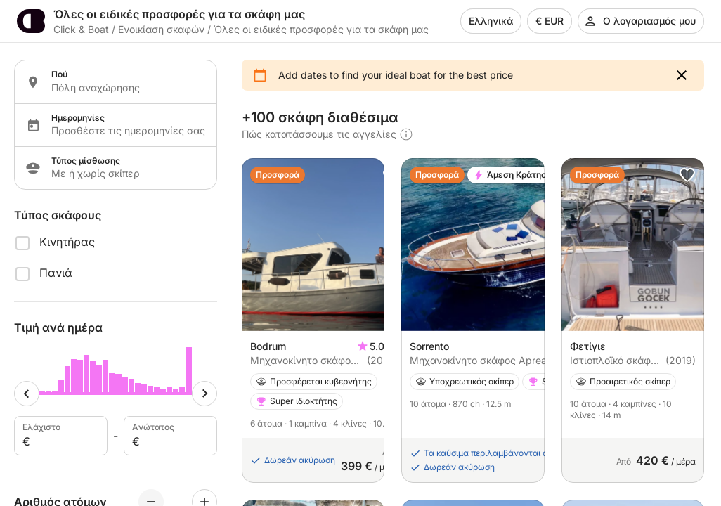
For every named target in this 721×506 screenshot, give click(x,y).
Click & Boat (81, 29)
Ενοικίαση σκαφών (161, 29)
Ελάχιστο (59, 436)
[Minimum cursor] (26, 393)
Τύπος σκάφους (57, 215)
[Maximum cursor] (204, 393)
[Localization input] (125, 88)
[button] (682, 75)
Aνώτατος (169, 436)
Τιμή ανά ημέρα (58, 327)
